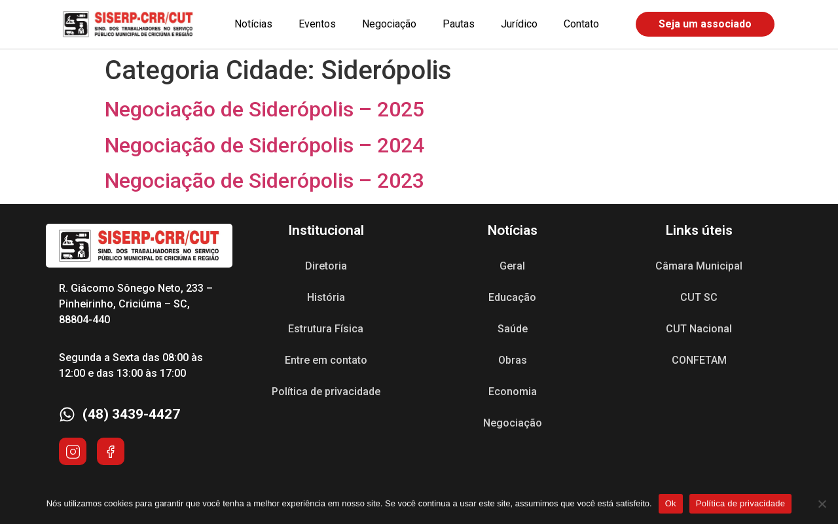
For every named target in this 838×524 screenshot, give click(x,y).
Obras (512, 360)
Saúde (513, 329)
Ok (670, 503)
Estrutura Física (325, 329)
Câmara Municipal (698, 266)
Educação (512, 297)
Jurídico (519, 24)
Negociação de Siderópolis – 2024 (264, 145)
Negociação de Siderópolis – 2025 (264, 109)
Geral (512, 266)
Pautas (459, 24)
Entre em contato (326, 360)
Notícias (253, 24)
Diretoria (326, 266)
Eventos (317, 24)
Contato (581, 24)
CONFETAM (699, 360)
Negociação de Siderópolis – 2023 (264, 180)
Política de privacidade (326, 391)
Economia (512, 391)
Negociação (389, 24)
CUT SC (699, 297)
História (326, 297)
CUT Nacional (699, 329)
